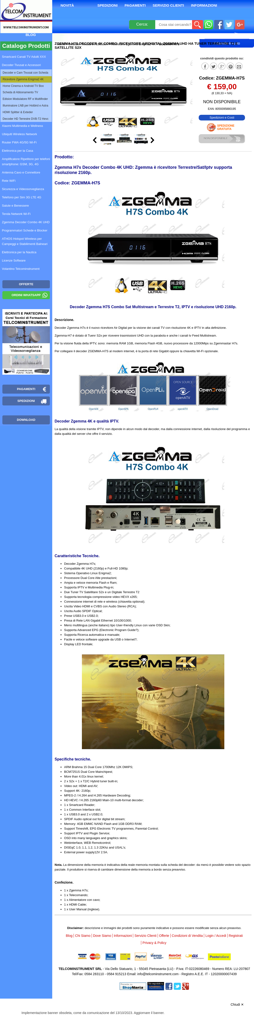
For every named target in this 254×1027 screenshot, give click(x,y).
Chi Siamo (82, 936)
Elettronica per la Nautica (19, 252)
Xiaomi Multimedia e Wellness (22, 126)
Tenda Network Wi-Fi (16, 214)
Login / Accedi (91, 35)
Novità (67, 5)
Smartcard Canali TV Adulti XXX (24, 56)
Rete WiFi (8, 180)
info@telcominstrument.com (158, 974)
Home (61, 44)
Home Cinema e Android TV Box (23, 86)
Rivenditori (157, 35)
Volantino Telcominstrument (21, 269)
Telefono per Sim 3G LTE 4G (21, 197)
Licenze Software (14, 260)
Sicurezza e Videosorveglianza (23, 189)
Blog (31, 35)
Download (26, 420)
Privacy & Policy (154, 943)
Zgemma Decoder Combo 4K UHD (26, 222)
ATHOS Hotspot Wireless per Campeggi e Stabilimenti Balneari (24, 241)
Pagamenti (135, 5)
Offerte (164, 936)
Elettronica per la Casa (17, 150)
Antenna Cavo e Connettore (21, 172)
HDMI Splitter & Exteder (18, 112)
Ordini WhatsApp (26, 295)
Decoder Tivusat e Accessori (88, 44)
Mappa (42, 12)
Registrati (125, 35)
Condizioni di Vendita (187, 936)
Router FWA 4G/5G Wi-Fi (19, 142)
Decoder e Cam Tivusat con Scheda (25, 72)
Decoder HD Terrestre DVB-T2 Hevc (25, 118)
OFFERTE (26, 284)
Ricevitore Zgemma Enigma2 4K (133, 44)
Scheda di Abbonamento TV (20, 92)
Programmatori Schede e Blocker (24, 230)
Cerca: (142, 24)
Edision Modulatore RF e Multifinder (25, 99)
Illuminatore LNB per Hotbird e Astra (25, 105)
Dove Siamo (102, 936)
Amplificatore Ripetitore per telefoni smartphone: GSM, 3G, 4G (26, 161)
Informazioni (204, 5)
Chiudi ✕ (237, 1004)
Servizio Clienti (168, 5)
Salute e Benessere (15, 205)
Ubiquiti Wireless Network (19, 134)
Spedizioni (107, 5)
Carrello (227, 34)
